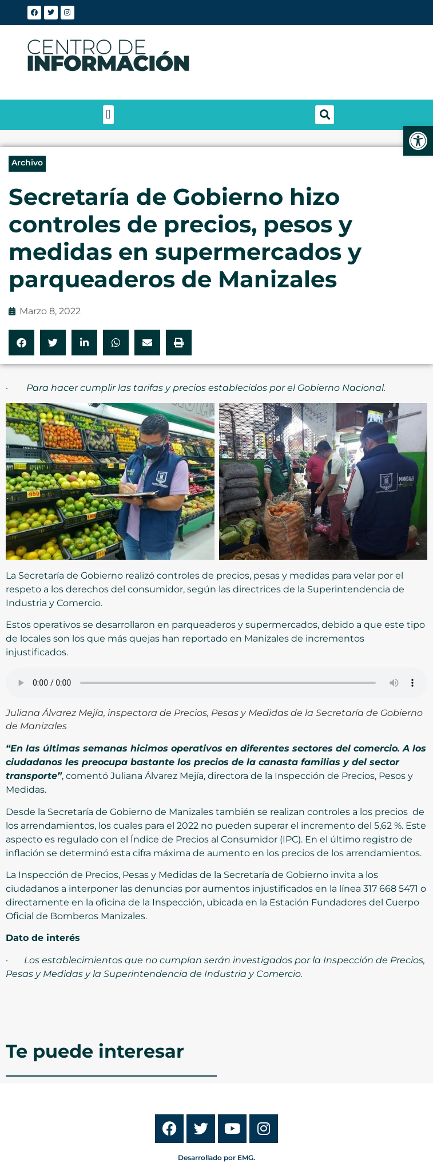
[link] (418, 141)
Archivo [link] (27, 162)
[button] (108, 114)
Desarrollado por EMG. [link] (216, 1157)
